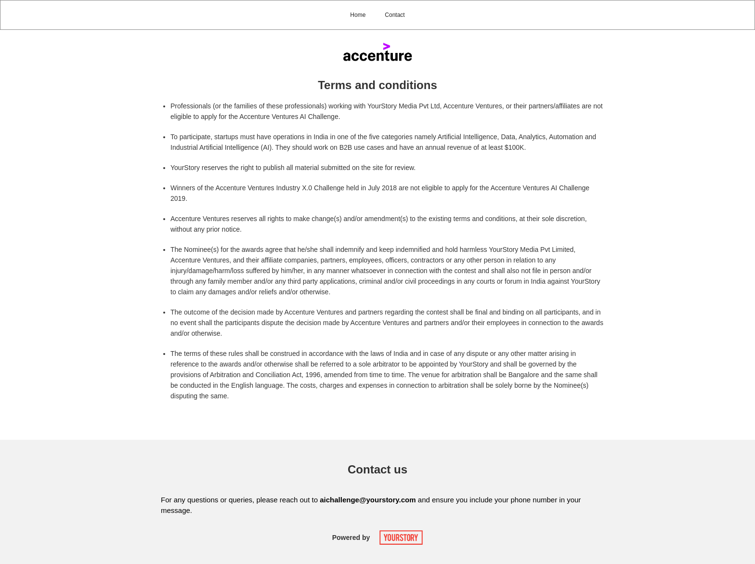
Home (357, 15)
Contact (394, 15)
